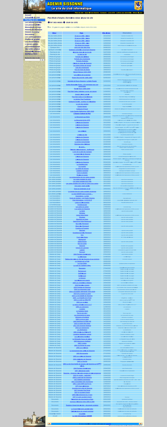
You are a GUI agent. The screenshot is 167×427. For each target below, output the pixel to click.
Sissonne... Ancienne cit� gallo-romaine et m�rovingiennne (82, 373)
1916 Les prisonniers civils (82, 289)
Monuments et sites (33, 27)
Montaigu (82, 213)
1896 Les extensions (82, 307)
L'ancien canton (31, 44)
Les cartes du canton (82, 207)
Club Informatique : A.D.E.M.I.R (82, 200)
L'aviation (82, 309)
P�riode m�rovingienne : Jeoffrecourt (82, 149)
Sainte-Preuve (82, 241)
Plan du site (79, 13)
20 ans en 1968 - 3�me (82, 38)
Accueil (28, 15)
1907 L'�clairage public (82, 371)
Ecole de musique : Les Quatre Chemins (82, 198)
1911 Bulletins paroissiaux (82, 379)
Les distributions (82, 330)
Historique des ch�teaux (82, 144)
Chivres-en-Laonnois (82, 248)
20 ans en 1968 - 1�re (82, 43)
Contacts (103, 13)
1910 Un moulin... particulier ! (82, 375)
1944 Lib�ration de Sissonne (82, 359)
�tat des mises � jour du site (82, 52)
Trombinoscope (82, 205)
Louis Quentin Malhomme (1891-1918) (82, 111)
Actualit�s (82, 414)
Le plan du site (82, 54)
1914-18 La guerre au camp (82, 294)
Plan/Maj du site (31, 20)
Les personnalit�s (33, 25)
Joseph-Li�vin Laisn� (82, 94)
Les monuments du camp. (82, 315)
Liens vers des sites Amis (82, 47)
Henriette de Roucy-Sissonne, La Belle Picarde (82, 81)
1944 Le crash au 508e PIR (82, 300)
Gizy (82, 235)
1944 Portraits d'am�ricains (82, 254)
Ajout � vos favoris (92, 13)
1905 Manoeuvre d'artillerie (82, 341)
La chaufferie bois (82, 164)
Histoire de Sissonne (33, 30)
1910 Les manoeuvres (82, 328)
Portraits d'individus (82, 61)
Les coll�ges (82, 131)
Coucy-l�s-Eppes (82, 237)
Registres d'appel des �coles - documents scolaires (82, 405)
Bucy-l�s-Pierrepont (82, 224)
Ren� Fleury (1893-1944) (82, 89)
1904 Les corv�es (82, 302)
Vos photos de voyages (82, 45)
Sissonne (82, 246)
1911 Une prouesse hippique (82, 325)
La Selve (82, 211)
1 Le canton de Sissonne (82, 209)
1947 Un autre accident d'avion (82, 397)
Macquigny (82, 268)
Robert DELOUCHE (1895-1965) (82, 78)
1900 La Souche (82, 361)
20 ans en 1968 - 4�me (82, 36)
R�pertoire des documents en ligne (82, 399)
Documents (29, 34)
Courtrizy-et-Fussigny (82, 228)
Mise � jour (107, 33)
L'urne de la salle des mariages (82, 152)
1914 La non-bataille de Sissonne (82, 296)
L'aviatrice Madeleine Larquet (82, 334)
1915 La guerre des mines (82, 323)
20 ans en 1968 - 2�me (82, 41)
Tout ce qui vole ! (82, 313)
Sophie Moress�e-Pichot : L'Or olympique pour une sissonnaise (82, 85)
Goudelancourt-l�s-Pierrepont (82, 233)
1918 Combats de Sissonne (82, 287)
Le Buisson (82, 278)
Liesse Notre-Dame (82, 215)
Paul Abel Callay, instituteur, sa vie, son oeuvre (82, 91)
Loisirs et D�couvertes (82, 202)
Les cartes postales (33, 37)
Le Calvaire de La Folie (82, 261)
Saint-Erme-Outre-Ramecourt (82, 221)
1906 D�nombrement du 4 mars (82, 395)
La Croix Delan (82, 263)
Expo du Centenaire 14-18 (82, 189)
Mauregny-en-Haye (82, 219)
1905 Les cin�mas (82, 348)
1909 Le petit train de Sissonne (82, 377)
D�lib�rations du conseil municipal (82, 411)
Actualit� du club (32, 17)
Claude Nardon (82, 106)
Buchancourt (82, 271)
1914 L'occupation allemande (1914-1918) (82, 291)
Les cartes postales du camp (82, 179)
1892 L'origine (82, 343)
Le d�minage (82, 257)
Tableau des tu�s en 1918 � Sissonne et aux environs (82, 259)
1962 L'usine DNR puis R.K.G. (82, 384)
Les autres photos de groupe (82, 65)
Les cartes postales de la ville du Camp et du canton (82, 183)
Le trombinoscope (32, 46)
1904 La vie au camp (82, 319)
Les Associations (32, 42)
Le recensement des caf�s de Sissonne (82, 351)
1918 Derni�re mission (82, 285)
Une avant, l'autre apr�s (82, 186)
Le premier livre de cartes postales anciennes (82, 191)
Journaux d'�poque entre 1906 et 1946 (82, 402)
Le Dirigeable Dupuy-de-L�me (82, 339)
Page (82, 33)
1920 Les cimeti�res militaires (82, 283)
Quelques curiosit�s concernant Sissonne (82, 50)
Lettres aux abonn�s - (124, 13)
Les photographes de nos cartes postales (82, 177)
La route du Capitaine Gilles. (82, 265)
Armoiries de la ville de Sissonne (82, 388)
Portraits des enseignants (82, 59)
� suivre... (82, 147)
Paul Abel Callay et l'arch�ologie (82, 97)
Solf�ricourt (82, 276)
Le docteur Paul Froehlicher (82, 99)
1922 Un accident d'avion (82, 392)
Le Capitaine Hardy (82, 311)
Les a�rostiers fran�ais (82, 336)
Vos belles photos (32, 49)
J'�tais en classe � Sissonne (82, 63)
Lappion (82, 250)
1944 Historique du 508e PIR (82, 321)
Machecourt (82, 239)
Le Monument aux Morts (82, 117)
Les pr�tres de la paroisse (82, 75)
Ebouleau (82, 217)
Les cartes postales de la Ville (82, 181)
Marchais (82, 230)
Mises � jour (137, 13)
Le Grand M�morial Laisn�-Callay (82, 409)
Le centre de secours (82, 168)
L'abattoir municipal (82, 171)
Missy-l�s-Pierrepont (82, 226)
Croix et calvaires (82, 173)
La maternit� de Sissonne (82, 154)
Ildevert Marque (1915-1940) (82, 72)
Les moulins (82, 166)
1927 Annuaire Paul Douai (82, 390)
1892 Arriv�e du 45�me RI (82, 332)
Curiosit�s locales (33, 51)
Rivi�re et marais (82, 175)
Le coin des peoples (82, 104)
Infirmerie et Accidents (82, 317)
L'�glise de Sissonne (82, 122)
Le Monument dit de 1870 (82, 120)
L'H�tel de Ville (82, 135)
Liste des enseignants (82, 67)
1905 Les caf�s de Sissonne (82, 356)
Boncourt (82, 252)
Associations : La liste (82, 196)
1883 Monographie (82, 353)
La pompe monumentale (82, 142)
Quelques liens (31, 54)
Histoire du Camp (32, 32)
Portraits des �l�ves (82, 57)
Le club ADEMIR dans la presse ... (82, 194)
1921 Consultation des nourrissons (82, 382)
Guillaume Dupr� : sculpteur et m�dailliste (82, 101)
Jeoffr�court (82, 273)
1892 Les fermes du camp (82, 345)
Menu (55, 33)
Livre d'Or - (112, 13)
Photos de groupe (32, 39)
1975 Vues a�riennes (82, 386)
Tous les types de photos (82, 70)
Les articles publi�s (33, 22)
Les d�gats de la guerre (82, 280)
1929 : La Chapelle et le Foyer (82, 298)
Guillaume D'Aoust (82, 109)
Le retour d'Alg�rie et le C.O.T (82, 305)
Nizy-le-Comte (82, 243)
